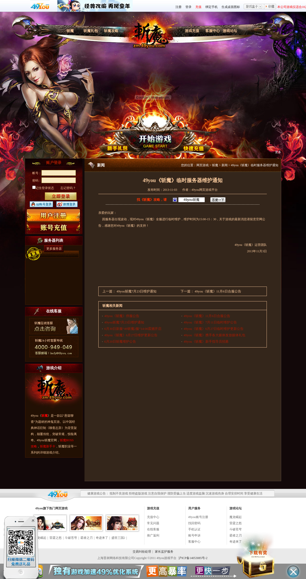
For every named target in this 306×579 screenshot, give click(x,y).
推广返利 (153, 535)
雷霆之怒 (55, 538)
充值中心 (153, 517)
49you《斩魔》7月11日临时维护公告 (210, 322)
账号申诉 (194, 535)
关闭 (33, 520)
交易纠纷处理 (142, 551)
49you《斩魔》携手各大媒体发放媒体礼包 (214, 335)
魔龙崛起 (235, 517)
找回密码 (194, 523)
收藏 (270, 7)
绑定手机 (211, 7)
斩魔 (70, 31)
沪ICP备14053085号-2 (192, 558)
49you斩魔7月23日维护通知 (136, 291)
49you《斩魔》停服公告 (121, 316)
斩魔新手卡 (47, 446)
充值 (198, 7)
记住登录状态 (43, 188)
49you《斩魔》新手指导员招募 (206, 341)
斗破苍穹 (71, 538)
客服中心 (212, 31)
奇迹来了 (102, 538)
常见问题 (153, 523)
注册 (178, 7)
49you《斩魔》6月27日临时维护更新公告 (214, 329)
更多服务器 (54, 248)
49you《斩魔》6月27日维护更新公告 (130, 335)
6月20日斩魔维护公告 (120, 341)
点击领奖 (20, 546)
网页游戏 (202, 165)
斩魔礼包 (90, 31)
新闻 (224, 165)
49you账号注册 (198, 517)
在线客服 (153, 529)
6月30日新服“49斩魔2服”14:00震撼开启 (132, 329)
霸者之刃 (86, 538)
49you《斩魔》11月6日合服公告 (218, 291)
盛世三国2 (118, 538)
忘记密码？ (68, 188)
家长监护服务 (164, 551)
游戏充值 (192, 31)
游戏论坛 (230, 31)
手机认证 (194, 529)
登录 (188, 7)
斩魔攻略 (111, 31)
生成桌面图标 (230, 7)
